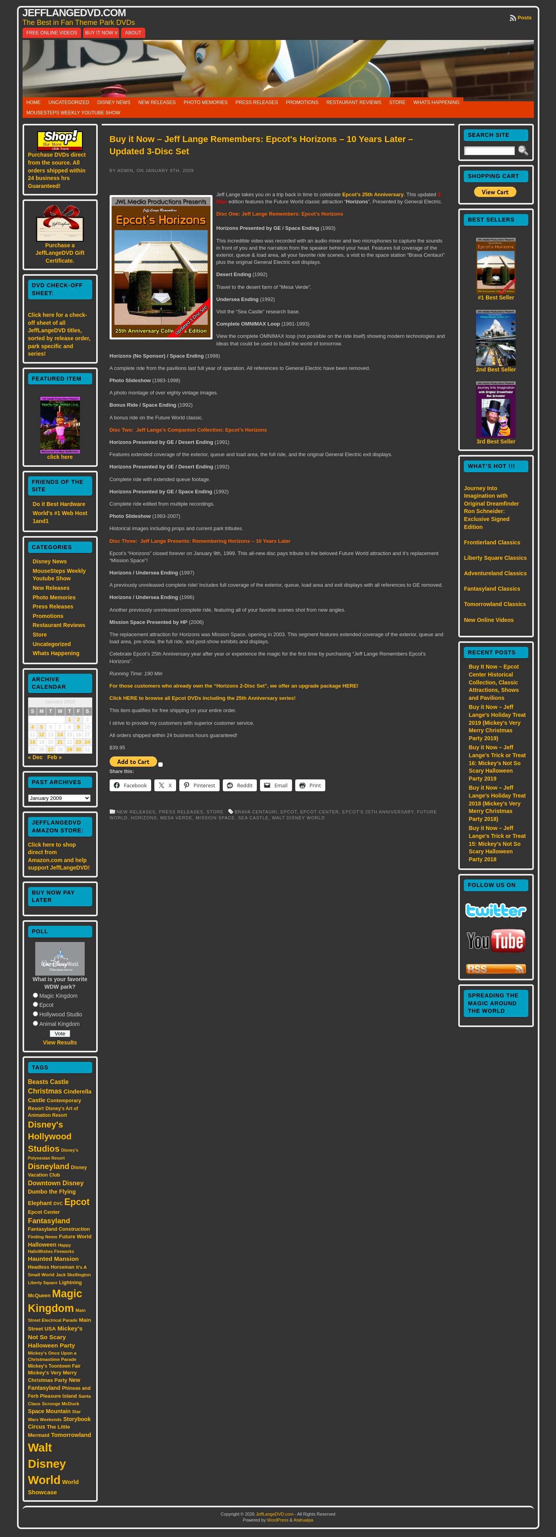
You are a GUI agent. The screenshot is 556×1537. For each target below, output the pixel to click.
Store (397, 102)
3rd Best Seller (495, 441)
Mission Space (215, 817)
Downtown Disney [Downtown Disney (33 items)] (56, 1182)
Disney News (114, 102)
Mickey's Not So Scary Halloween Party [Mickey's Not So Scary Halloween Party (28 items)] (55, 1337)
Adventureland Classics (495, 573)
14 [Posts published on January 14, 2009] (60, 734)
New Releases (157, 102)
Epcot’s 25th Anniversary (373, 194)
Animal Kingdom (59, 1024)
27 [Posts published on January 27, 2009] (50, 749)
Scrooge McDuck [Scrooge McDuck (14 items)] (60, 1403)
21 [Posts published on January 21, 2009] (60, 742)
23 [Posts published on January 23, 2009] (78, 742)
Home (34, 102)
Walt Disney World (298, 817)
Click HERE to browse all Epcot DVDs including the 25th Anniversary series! (203, 698)
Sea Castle (253, 817)
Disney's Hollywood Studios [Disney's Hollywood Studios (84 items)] (50, 1137)
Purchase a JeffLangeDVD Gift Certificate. (60, 253)
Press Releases (256, 102)
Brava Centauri (256, 811)
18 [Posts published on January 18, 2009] (32, 742)
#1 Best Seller (496, 297)
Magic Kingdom (58, 996)
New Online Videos (489, 620)
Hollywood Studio (60, 1014)
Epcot (46, 1005)
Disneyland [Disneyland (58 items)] (49, 1166)
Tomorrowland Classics (495, 604)
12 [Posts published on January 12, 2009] (41, 734)
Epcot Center (319, 811)
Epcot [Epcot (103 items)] (76, 1202)
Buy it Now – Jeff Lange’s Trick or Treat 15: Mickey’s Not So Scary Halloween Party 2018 (497, 843)
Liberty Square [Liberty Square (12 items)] (43, 1282)
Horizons (144, 817)
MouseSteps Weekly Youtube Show (73, 113)
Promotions (302, 102)
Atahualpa (303, 1520)
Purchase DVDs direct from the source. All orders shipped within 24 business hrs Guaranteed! (57, 170)
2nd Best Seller (496, 369)
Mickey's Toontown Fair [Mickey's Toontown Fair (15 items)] (54, 1366)
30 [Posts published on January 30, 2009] (78, 749)
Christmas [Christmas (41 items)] (45, 1091)
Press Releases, (183, 811)
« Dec (35, 757)
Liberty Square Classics (495, 558)
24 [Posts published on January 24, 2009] (87, 742)
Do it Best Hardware (59, 504)
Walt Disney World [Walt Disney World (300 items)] (47, 1463)
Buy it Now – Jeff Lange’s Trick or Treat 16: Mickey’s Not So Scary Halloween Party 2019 (497, 762)
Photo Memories (206, 102)
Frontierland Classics (492, 542)
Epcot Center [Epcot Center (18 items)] (44, 1212)
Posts (524, 18)
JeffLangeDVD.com (74, 13)
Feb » (54, 757)
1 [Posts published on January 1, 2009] (69, 719)
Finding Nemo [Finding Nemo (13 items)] (43, 1236)
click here (60, 457)
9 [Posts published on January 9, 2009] (78, 727)
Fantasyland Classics (492, 589)
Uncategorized (69, 102)
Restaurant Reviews (353, 102)
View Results (60, 1042)
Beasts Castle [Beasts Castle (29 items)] (48, 1081)
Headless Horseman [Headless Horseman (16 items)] (51, 1267)
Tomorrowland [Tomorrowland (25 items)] (71, 1435)
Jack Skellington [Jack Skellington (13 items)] (73, 1274)
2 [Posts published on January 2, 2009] (78, 719)
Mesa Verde (176, 817)
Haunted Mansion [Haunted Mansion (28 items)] (53, 1258)
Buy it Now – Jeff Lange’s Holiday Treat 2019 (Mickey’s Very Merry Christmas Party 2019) (497, 722)
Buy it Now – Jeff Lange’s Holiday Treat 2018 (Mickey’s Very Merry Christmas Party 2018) (497, 803)
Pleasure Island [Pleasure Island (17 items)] (58, 1396)
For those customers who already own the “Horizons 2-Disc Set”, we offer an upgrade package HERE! (234, 686)
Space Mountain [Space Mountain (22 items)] (49, 1411)
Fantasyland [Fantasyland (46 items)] (49, 1221)
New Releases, (138, 811)
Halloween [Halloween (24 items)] (42, 1244)
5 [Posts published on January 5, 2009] (41, 727)
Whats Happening (436, 102)
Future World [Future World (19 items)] (75, 1236)
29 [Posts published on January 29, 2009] (69, 749)
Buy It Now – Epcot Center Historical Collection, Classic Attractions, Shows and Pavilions (494, 682)
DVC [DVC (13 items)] (58, 1203)
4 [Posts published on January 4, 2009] (32, 727)
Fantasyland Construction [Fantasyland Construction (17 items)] (59, 1229)
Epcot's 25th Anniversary (378, 811)
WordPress (277, 1520)
